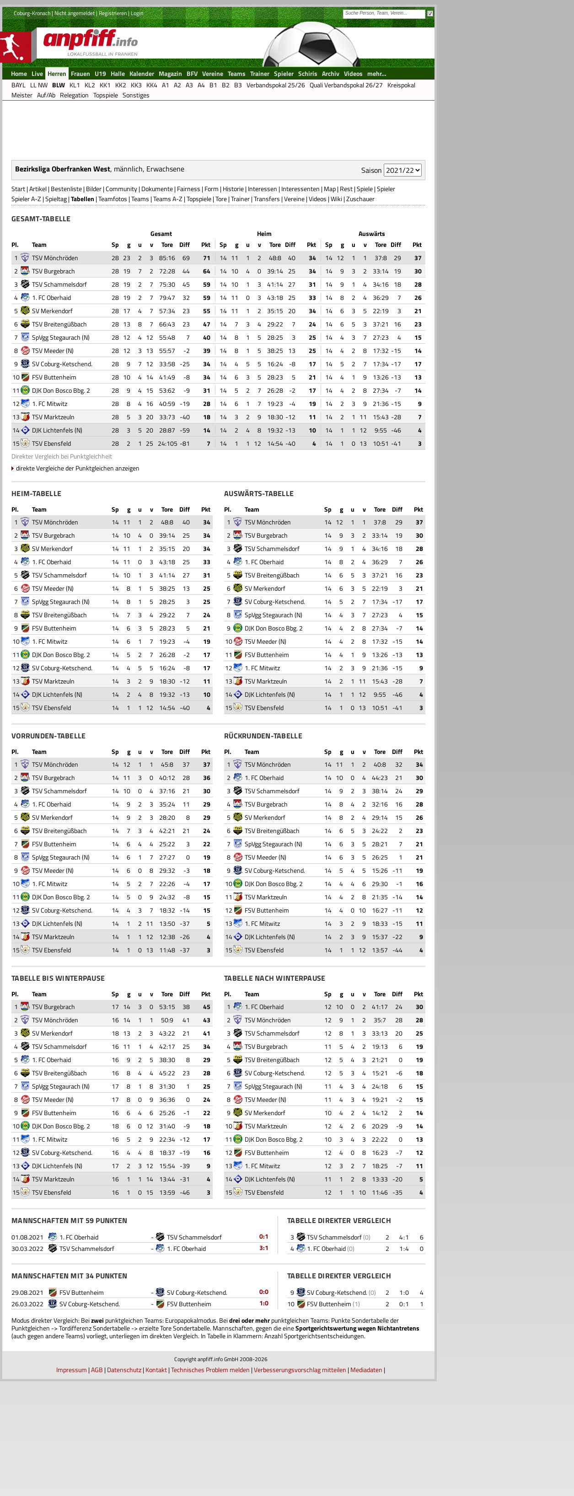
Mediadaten (366, 1484)
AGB (97, 1484)
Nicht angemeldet (74, 54)
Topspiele (199, 313)
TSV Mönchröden (55, 372)
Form (211, 303)
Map (330, 303)
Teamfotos (112, 313)
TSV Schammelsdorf (59, 398)
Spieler (386, 303)
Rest (346, 303)
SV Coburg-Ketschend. (62, 478)
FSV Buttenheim (54, 491)
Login (137, 54)
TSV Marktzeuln (53, 531)
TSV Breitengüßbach (59, 438)
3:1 (263, 1362)
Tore (221, 313)
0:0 (263, 1406)
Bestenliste (66, 303)
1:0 (263, 1417)
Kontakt (156, 1484)
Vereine (294, 313)
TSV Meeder (48, 465)
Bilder (94, 303)
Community (121, 303)
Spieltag (56, 313)
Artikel (38, 303)
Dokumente (157, 303)
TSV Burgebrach (53, 385)
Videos (318, 313)
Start (18, 303)
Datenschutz (124, 1484)
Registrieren (113, 54)
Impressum (71, 1484)
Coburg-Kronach (32, 54)
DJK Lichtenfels (52, 544)
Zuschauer (360, 313)
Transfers (267, 313)
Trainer (240, 313)
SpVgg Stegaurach (56, 451)
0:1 (263, 1350)
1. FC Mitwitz (49, 518)
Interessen (262, 303)
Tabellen (82, 313)
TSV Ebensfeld (51, 557)
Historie (233, 303)
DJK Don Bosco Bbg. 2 (61, 504)
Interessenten (300, 303)
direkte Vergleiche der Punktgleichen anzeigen (77, 582)
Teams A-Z (167, 313)
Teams (140, 313)
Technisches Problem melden (210, 1484)
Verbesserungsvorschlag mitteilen (300, 1484)
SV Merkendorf (52, 425)
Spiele (365, 303)
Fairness (188, 303)
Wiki (336, 313)
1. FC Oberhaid (51, 412)
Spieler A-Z (26, 313)
